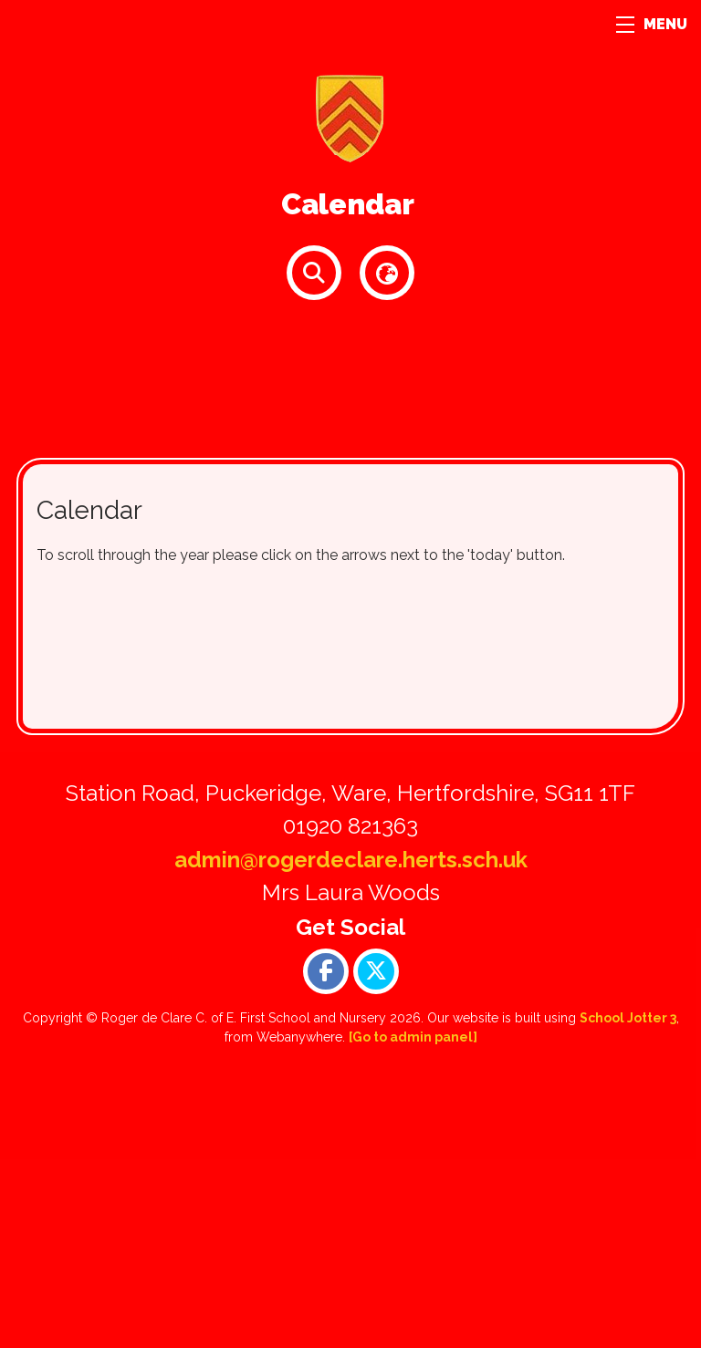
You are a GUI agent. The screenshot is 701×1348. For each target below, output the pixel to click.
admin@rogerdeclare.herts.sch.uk (351, 859)
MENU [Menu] (651, 24)
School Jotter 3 (628, 1018)
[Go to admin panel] (413, 1037)
